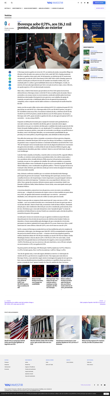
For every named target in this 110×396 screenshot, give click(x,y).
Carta (47, 359)
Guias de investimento (30, 8)
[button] (5, 2)
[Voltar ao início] (55, 3)
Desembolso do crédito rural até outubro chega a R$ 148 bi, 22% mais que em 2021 (19, 299)
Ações (26, 359)
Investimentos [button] (17, 8)
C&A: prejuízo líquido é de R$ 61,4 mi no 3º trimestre (92, 299)
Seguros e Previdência (30, 364)
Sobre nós (89, 359)
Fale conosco (90, 362)
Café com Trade (49, 362)
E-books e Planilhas (58, 8)
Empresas (7, 362)
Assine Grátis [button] (100, 8)
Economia (7, 366)
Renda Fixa (27, 362)
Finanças (7, 359)
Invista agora (99, 2)
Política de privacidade (86, 382)
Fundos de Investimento (30, 366)
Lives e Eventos (69, 359)
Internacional (7, 364)
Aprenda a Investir (29, 371)
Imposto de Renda (29, 369)
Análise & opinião (44, 8)
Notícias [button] (8, 8)
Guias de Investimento (30, 373)
